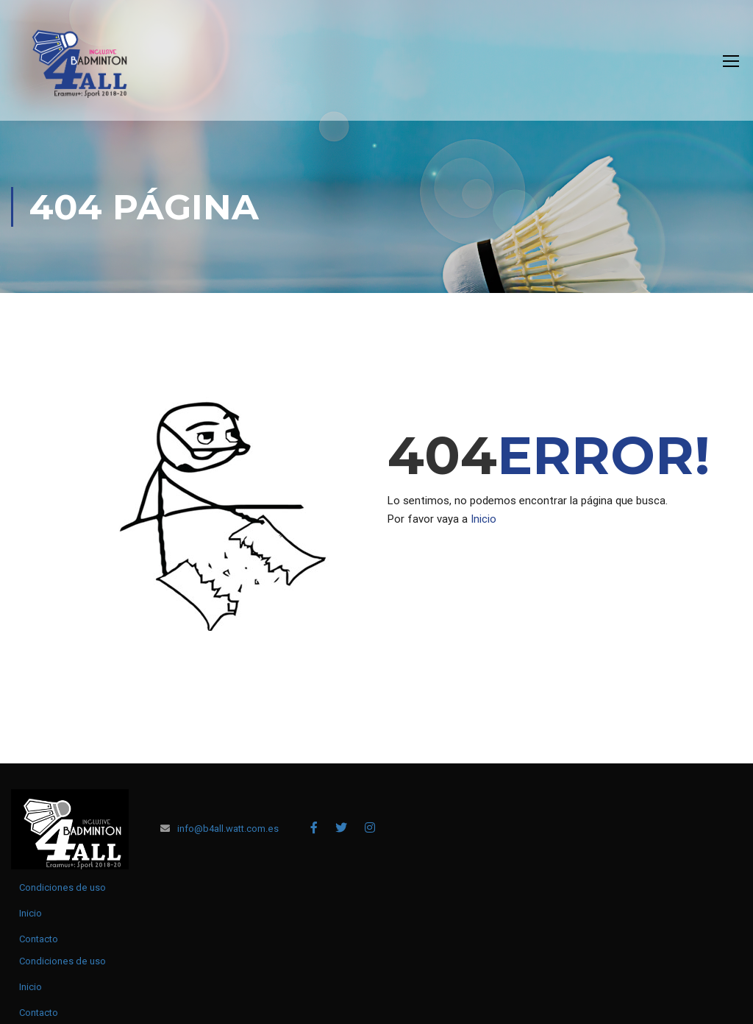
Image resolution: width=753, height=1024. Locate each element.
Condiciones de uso (62, 887)
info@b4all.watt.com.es (228, 828)
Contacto (38, 938)
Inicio (483, 519)
